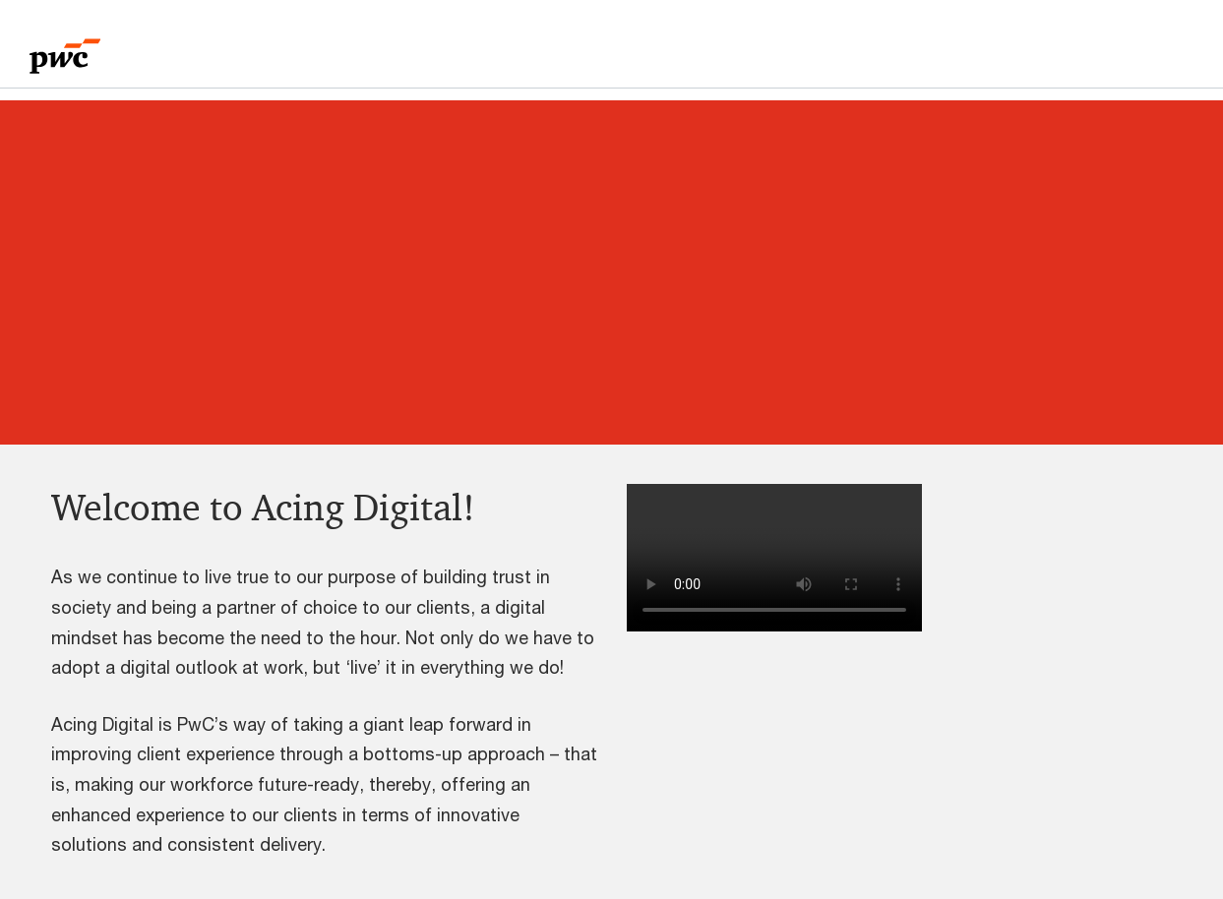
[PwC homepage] (65, 50)
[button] (900, 557)
